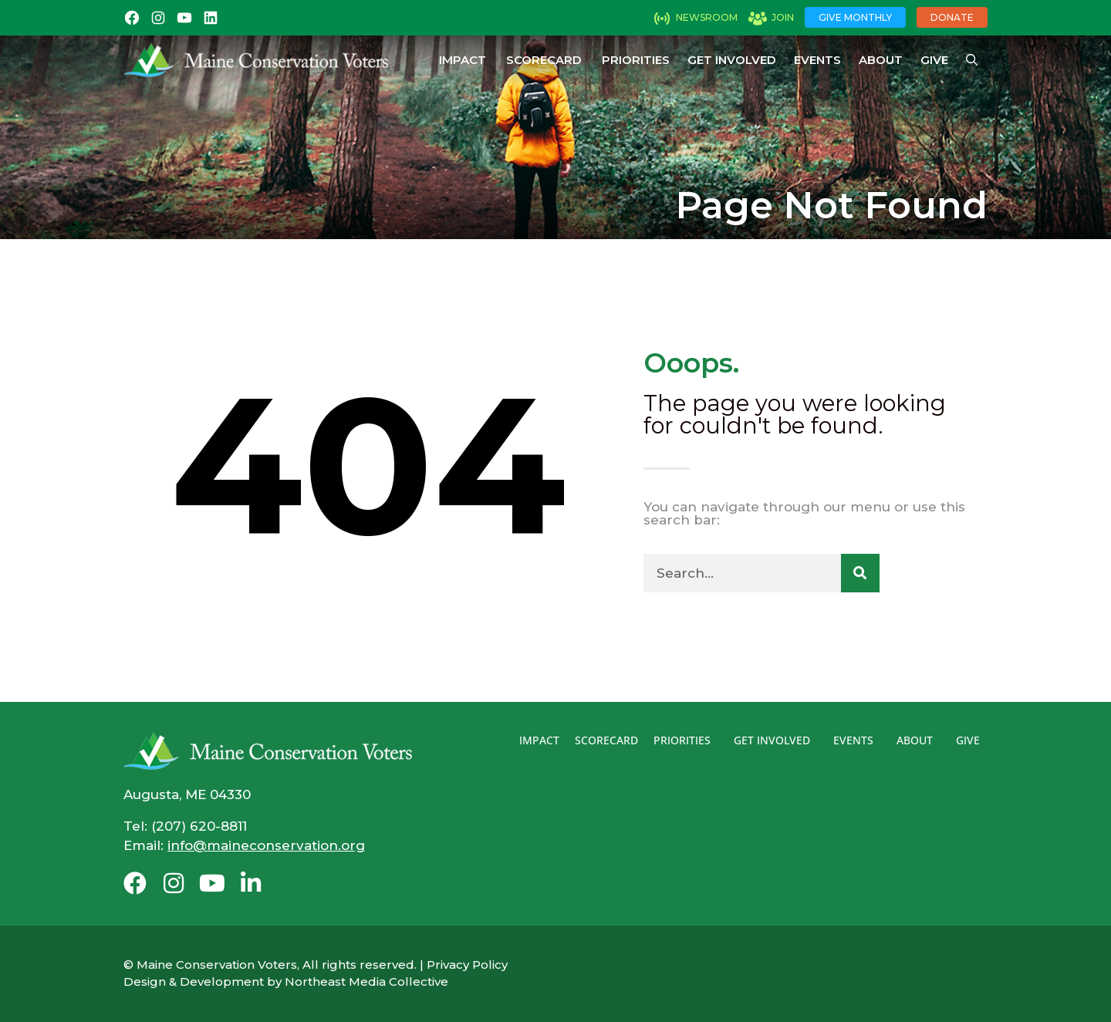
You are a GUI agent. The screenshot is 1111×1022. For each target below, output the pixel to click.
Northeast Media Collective (366, 981)
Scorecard (544, 59)
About (881, 59)
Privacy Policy (467, 964)
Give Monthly (855, 17)
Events (817, 59)
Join (783, 17)
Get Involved (731, 59)
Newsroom (707, 17)
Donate (952, 17)
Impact (462, 59)
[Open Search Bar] (972, 60)
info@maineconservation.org (266, 845)
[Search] (860, 573)
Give (934, 59)
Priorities (636, 59)
